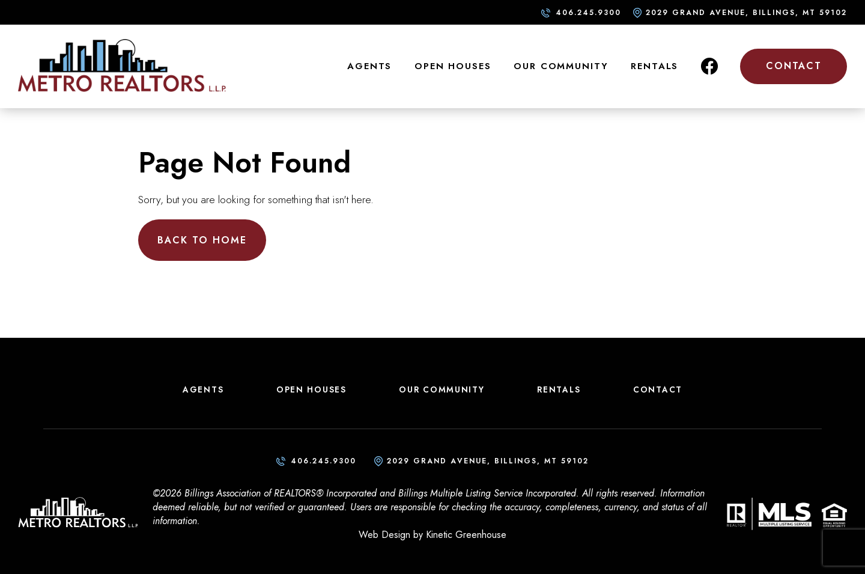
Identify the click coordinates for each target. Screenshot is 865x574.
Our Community (561, 66)
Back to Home (202, 240)
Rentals (654, 66)
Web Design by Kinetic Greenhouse (432, 535)
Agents (369, 66)
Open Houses (452, 66)
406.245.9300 (588, 12)
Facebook (709, 66)
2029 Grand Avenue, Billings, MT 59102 (746, 12)
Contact (794, 66)
